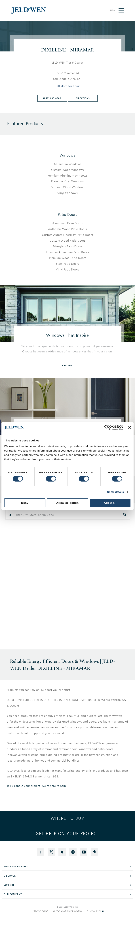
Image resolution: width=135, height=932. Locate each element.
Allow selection (67, 502)
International (95, 911)
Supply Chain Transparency (67, 911)
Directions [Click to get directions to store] (83, 98)
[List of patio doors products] (67, 246)
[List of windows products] (67, 178)
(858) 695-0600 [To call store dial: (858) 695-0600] (52, 98)
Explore (67, 365)
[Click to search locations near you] (10, 514)
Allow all (110, 502)
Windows (67, 155)
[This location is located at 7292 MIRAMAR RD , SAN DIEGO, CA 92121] (67, 76)
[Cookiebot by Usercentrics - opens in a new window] (107, 427)
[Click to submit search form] (125, 514)
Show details (115, 491)
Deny (25, 502)
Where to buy (68, 818)
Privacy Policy (40, 911)
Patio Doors (67, 214)
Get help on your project (67, 833)
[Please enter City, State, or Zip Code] (68, 514)
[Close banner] (129, 427)
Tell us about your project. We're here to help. (37, 786)
